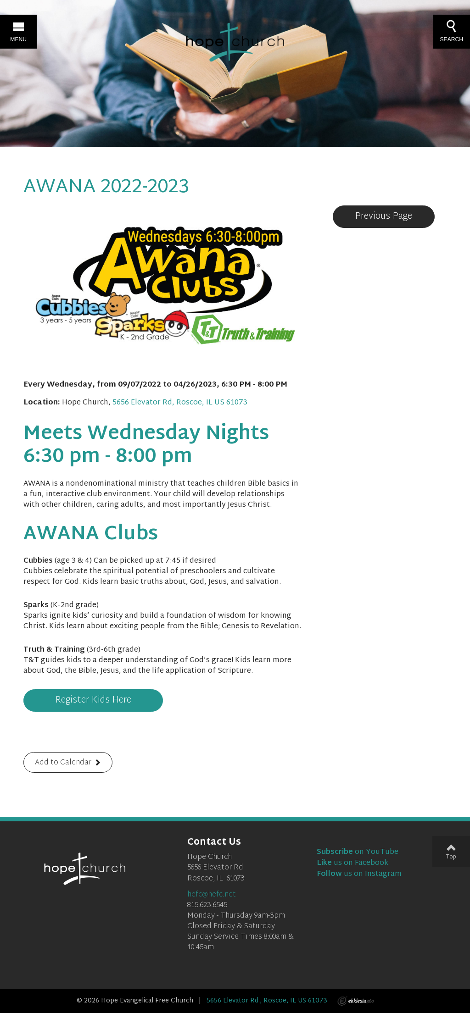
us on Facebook (352, 863)
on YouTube (357, 852)
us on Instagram (359, 874)
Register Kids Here (93, 700)
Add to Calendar (63, 762)
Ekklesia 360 (355, 1001)
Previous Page (383, 216)
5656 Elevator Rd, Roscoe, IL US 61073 (179, 403)
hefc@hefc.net (211, 895)
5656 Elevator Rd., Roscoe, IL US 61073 (267, 1001)
